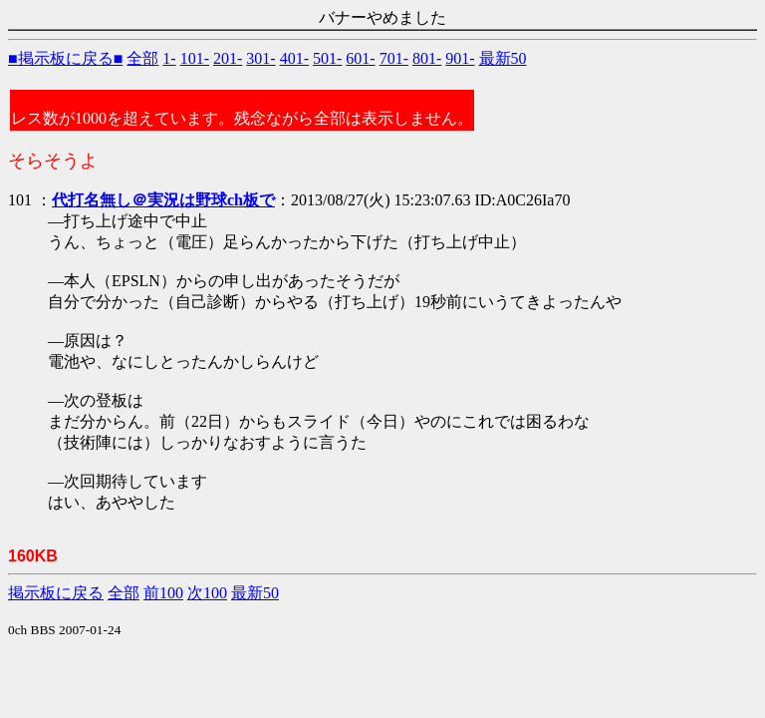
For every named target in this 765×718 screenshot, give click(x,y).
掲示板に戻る (56, 592)
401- (294, 58)
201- (227, 58)
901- (459, 58)
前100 (163, 592)
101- (194, 58)
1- (168, 58)
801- (426, 58)
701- (394, 58)
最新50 (503, 58)
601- (360, 58)
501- (327, 58)
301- (260, 58)
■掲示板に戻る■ (65, 58)
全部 (142, 58)
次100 (207, 592)
